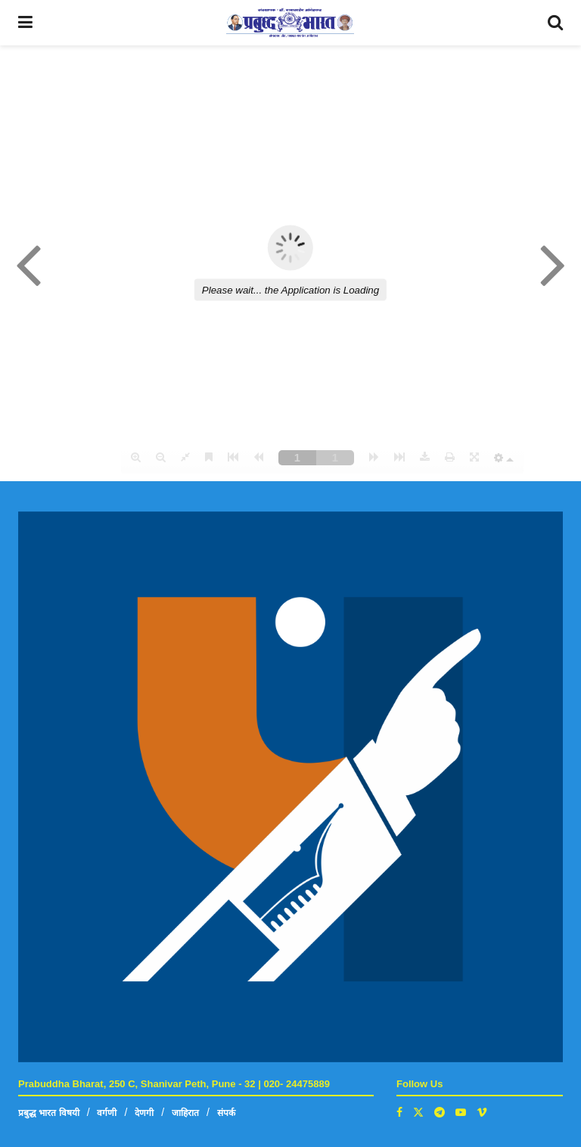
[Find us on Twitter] (418, 1112)
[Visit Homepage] (290, 23)
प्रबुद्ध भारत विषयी (48, 1113)
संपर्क (226, 1113)
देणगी (144, 1113)
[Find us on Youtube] (460, 1112)
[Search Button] (555, 22)
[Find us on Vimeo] (482, 1112)
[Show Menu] (25, 22)
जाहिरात (185, 1113)
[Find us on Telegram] (439, 1112)
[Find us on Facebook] (399, 1112)
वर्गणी (107, 1113)
